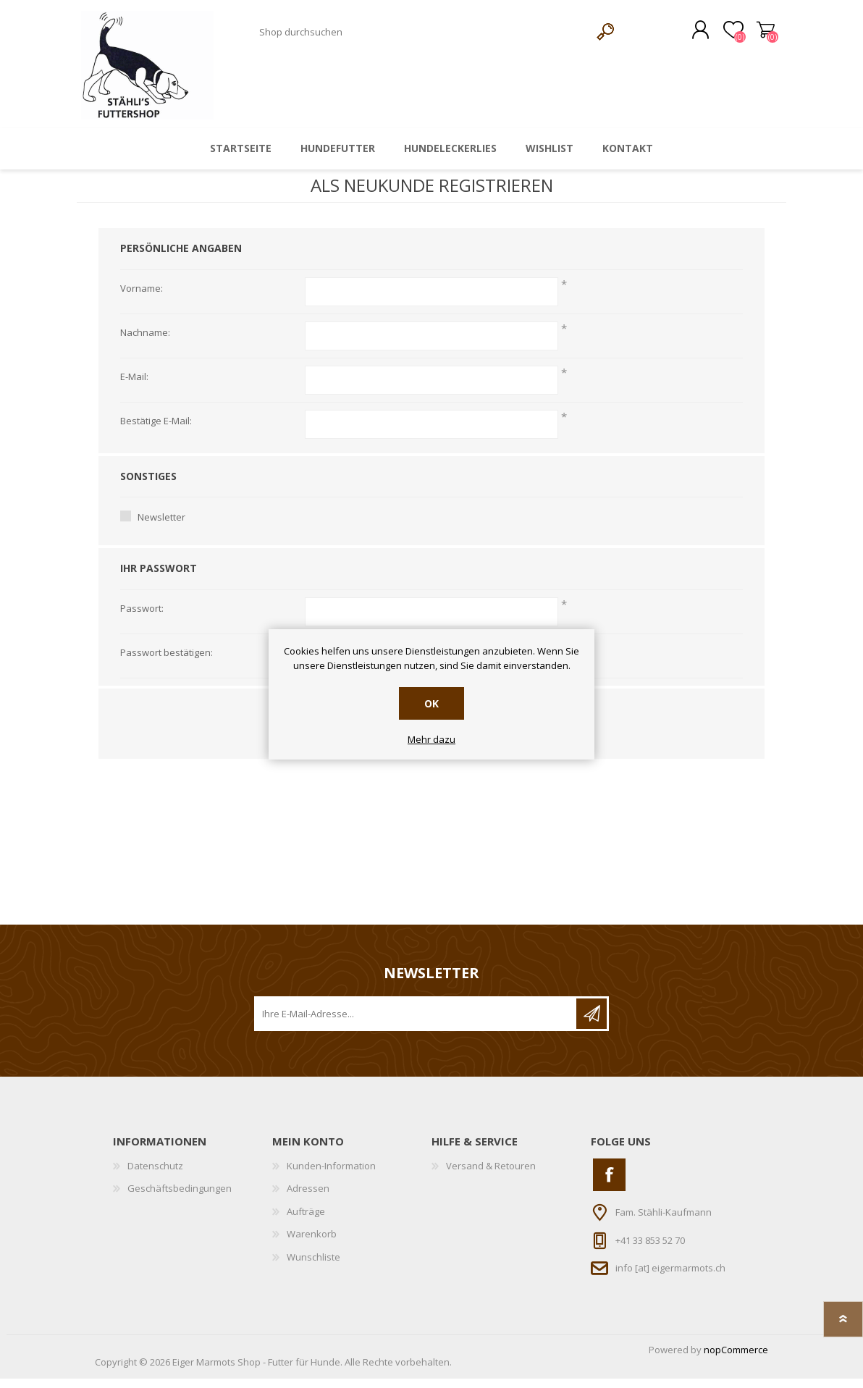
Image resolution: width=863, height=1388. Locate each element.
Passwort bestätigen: (166, 662)
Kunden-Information (331, 1175)
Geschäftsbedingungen (179, 1198)
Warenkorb (752, 35)
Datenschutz (155, 1175)
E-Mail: (134, 386)
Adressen (308, 1198)
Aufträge (306, 1220)
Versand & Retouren (491, 1175)
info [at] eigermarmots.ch (670, 1277)
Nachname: (145, 342)
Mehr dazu (431, 740)
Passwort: (142, 618)
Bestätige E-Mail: (156, 431)
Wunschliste (313, 1267)
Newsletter (161, 527)
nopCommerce (736, 1359)
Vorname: (141, 298)
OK (431, 703)
